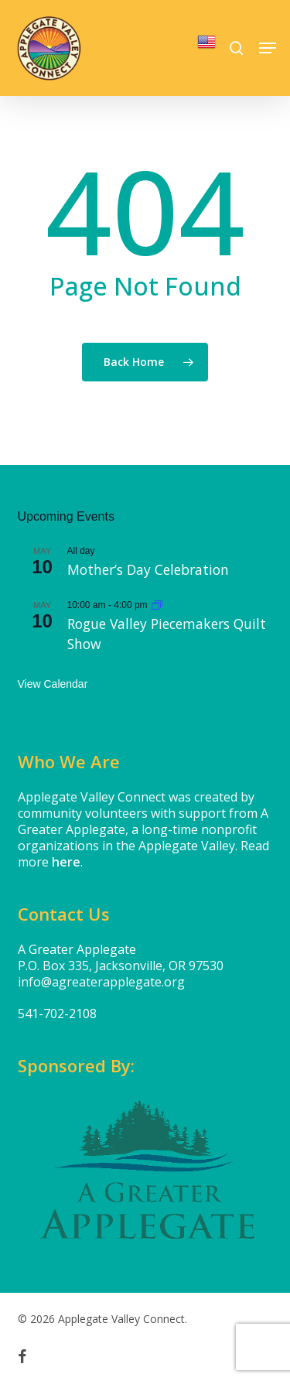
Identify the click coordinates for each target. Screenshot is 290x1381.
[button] (267, 48)
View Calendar (53, 684)
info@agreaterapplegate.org (101, 981)
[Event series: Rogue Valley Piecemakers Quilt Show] (157, 605)
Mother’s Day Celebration (148, 569)
